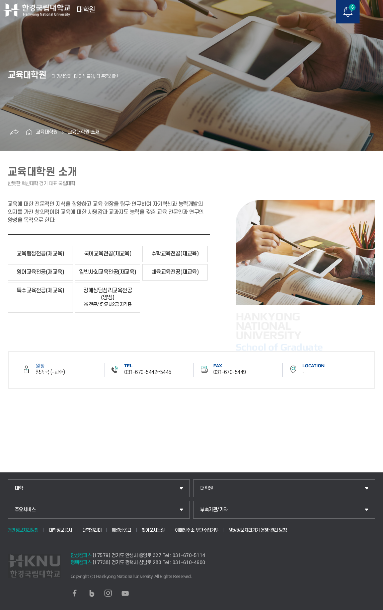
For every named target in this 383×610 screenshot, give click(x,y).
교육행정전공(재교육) (40, 254)
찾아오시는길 (153, 530)
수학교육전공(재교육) (175, 254)
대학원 (206, 488)
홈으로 (29, 132)
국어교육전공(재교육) (108, 254)
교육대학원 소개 (83, 132)
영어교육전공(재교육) (40, 272)
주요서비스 (25, 510)
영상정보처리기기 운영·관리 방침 (258, 530)
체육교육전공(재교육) (175, 272)
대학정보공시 (60, 530)
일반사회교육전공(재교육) (107, 272)
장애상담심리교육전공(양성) (107, 297)
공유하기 (14, 132)
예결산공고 (121, 530)
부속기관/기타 (214, 510)
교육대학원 (47, 132)
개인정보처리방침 (23, 530)
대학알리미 (92, 530)
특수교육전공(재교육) (40, 291)
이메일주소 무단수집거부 (197, 530)
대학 (19, 488)
